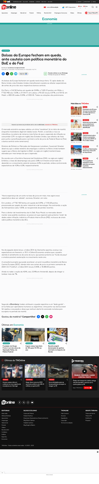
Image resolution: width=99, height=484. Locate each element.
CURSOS (38, 1)
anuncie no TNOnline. (51, 124)
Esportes (4, 437)
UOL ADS (50, 1)
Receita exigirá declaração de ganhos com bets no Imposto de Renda (56, 349)
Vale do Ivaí (23, 13)
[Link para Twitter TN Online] (23, 402)
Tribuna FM (88, 416)
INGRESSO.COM (17, 1)
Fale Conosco (65, 413)
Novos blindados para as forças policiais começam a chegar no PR (57, 384)
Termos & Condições (67, 423)
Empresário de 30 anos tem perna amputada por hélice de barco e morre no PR (90, 111)
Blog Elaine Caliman (29, 420)
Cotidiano (4, 432)
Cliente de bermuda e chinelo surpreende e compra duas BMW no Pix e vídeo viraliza (89, 137)
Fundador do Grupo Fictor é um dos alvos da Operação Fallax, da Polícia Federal (11, 349)
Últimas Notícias (6, 416)
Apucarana (5, 13)
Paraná (31, 13)
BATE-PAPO (86, 2)
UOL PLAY (43, 1)
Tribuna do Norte (90, 413)
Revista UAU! (47, 13)
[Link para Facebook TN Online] (19, 402)
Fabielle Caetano (28, 423)
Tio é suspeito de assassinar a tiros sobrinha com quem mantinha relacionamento (89, 164)
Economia (49, 19)
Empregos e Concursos (60, 13)
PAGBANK (31, 1)
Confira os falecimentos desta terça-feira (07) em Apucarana (90, 150)
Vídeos (72, 13)
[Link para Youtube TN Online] (32, 402)
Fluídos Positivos (28, 416)
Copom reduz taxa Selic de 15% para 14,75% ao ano (33, 348)
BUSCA (79, 2)
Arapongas (14, 13)
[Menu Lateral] (96, 7)
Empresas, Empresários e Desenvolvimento (36, 418)
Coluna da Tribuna (29, 413)
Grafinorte (88, 418)
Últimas (79, 13)
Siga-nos (23, 74)
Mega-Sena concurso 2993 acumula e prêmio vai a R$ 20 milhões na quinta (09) (35, 384)
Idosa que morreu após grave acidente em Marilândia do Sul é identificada (90, 124)
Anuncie (63, 416)
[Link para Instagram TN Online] (28, 402)
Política (39, 13)
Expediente (64, 418)
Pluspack (87, 420)
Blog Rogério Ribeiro (29, 425)
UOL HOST (25, 1)
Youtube (88, 387)
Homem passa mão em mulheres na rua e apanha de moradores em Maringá (12, 384)
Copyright (64, 420)
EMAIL (93, 2)
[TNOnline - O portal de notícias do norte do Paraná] (9, 7)
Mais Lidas (4, 413)
